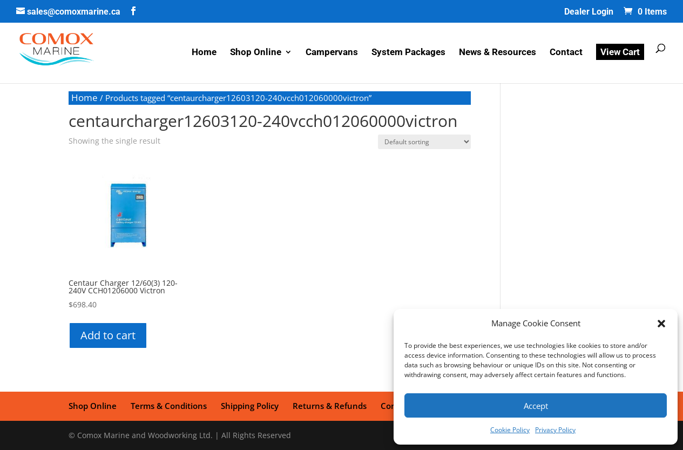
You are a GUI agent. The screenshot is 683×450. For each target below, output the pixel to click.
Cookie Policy (510, 429)
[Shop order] (424, 142)
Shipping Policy (250, 405)
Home (204, 52)
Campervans (332, 52)
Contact (566, 52)
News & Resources (497, 52)
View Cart (620, 51)
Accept (536, 405)
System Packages (408, 52)
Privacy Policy (555, 429)
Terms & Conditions (169, 405)
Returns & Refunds (330, 405)
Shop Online (255, 52)
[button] (661, 323)
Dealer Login (588, 12)
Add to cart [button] (108, 335)
